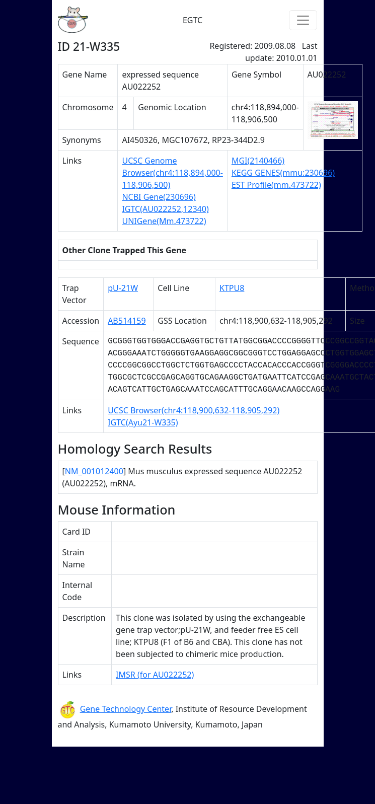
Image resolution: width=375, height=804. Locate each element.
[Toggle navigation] (303, 20)
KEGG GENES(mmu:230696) (283, 172)
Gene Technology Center (126, 708)
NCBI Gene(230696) (158, 196)
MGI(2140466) (258, 160)
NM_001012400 (94, 471)
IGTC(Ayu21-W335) (143, 422)
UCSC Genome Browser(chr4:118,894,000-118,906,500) (172, 172)
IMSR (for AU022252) (155, 674)
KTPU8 (231, 288)
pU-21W (123, 288)
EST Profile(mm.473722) (276, 184)
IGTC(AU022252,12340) (165, 208)
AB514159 (127, 320)
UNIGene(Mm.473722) (164, 221)
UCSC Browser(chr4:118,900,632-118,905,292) (193, 410)
